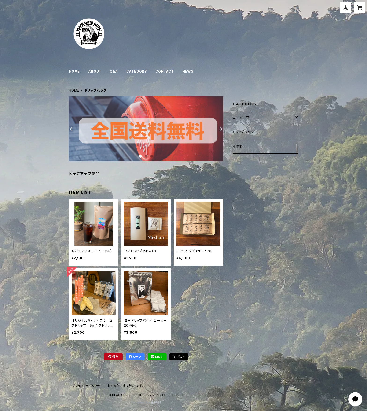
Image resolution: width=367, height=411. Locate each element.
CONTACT (164, 71)
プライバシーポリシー (86, 385)
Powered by (146, 402)
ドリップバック (243, 132)
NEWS (188, 71)
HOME (74, 71)
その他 (237, 146)
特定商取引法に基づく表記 (125, 385)
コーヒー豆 (241, 118)
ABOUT (94, 71)
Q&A (114, 71)
